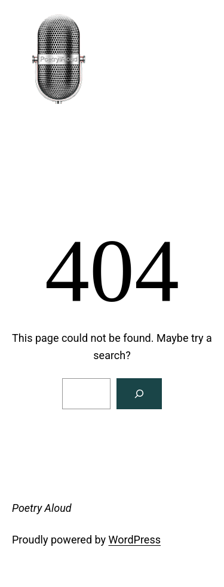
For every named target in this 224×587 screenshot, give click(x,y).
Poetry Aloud (60, 131)
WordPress (135, 539)
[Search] (139, 393)
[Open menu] (18, 166)
